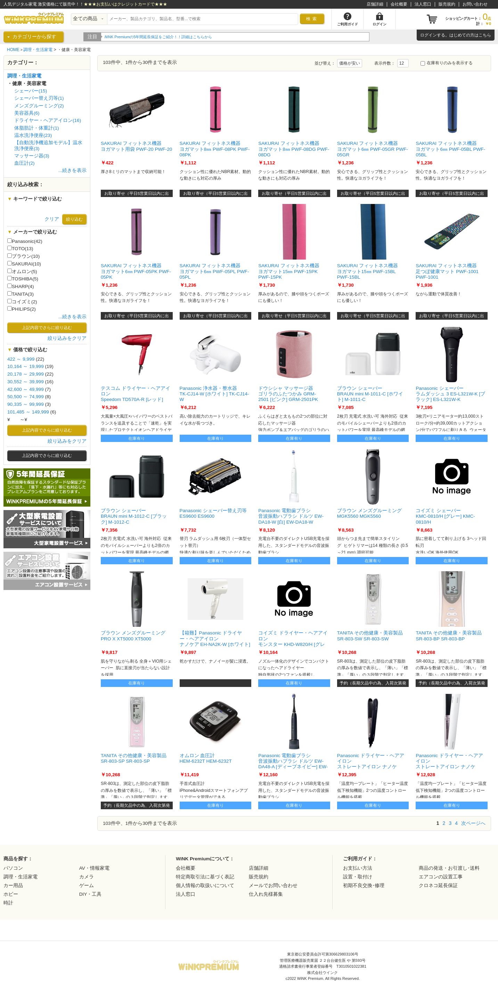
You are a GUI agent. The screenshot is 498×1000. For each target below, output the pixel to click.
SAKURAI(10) (24, 264)
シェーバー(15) (30, 90)
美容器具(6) (27, 113)
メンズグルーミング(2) (39, 105)
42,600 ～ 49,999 (25, 389)
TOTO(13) (20, 248)
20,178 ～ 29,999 (25, 374)
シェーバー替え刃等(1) (39, 98)
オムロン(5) (22, 271)
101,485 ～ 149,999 (28, 412)
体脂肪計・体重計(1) (36, 128)
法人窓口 (423, 4)
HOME (13, 49)
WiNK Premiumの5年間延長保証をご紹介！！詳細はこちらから (159, 37)
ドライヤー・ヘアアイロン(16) (47, 120)
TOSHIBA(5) (22, 278)
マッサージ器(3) (31, 155)
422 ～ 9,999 (20, 359)
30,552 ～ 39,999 (25, 381)
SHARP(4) (20, 286)
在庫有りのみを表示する (447, 62)
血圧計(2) (24, 163)
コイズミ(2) (22, 301)
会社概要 (399, 4)
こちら (485, 35)
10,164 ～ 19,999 (25, 366)
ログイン (428, 35)
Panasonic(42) (24, 241)
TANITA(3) (20, 294)
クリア (51, 219)
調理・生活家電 (37, 49)
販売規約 (447, 4)
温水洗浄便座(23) (33, 135)
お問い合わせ (475, 4)
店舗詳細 (375, 4)
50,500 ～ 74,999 (25, 396)
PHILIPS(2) (21, 309)
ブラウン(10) (23, 256)
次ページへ (473, 823)
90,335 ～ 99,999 (25, 404)
